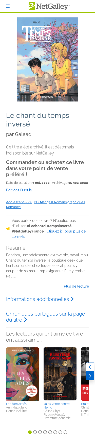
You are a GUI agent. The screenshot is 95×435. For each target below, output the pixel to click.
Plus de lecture (76, 286)
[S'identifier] (8, 6)
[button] (22, 373)
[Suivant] (90, 375)
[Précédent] (90, 367)
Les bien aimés (16, 404)
